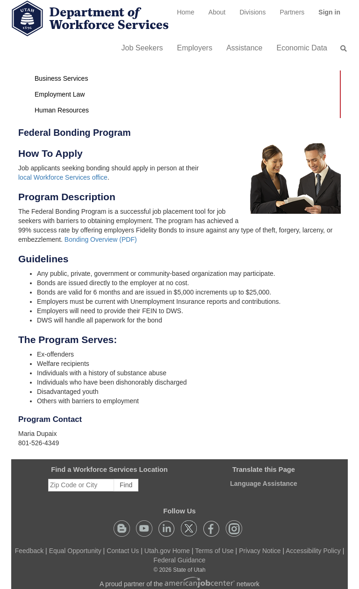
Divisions (252, 12)
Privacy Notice (259, 550)
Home (185, 12)
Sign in (332, 15)
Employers (195, 48)
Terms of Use (214, 550)
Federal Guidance (179, 560)
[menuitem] (185, 12)
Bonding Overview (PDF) (101, 239)
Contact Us (123, 550)
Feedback (29, 550)
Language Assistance (263, 483)
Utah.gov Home (167, 550)
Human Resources (62, 110)
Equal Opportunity (75, 550)
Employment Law (60, 94)
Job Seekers (142, 48)
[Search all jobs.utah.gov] (340, 48)
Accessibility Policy (313, 550)
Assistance (244, 48)
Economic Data (302, 48)
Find (126, 485)
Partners (292, 12)
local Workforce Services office (63, 177)
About (217, 12)
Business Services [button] (61, 78)
